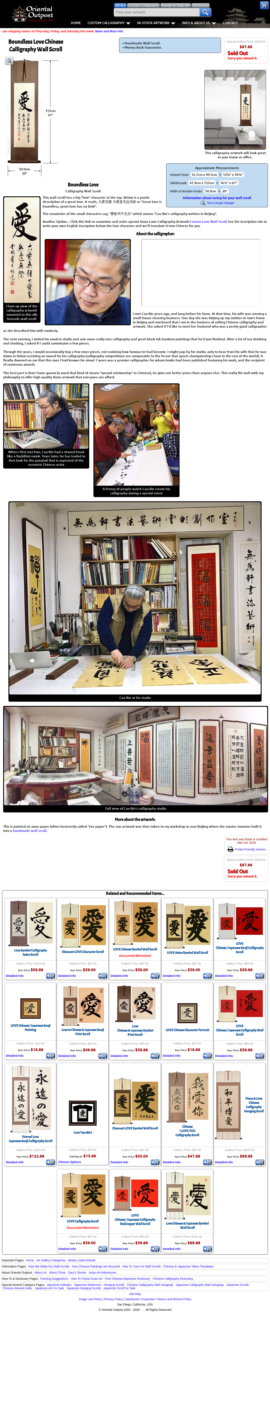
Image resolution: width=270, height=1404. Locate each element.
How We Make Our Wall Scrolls (48, 1266)
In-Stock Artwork (156, 23)
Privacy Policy (113, 1299)
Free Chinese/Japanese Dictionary (127, 1278)
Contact (230, 23)
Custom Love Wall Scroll (208, 221)
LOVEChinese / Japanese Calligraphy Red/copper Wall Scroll (135, 1219)
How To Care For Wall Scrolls (141, 1266)
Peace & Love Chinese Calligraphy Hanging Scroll (254, 1104)
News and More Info (109, 31)
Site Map (135, 1294)
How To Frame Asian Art (86, 1278)
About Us (40, 1272)
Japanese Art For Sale (49, 1288)
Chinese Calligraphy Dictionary (173, 1278)
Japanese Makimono (87, 1284)
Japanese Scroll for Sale (119, 1288)
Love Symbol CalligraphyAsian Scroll (30, 952)
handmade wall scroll (30, 830)
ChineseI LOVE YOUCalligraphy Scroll (187, 1131)
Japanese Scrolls (237, 1284)
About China (57, 1272)
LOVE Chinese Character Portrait (187, 1030)
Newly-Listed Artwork (82, 1260)
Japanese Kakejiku (59, 1284)
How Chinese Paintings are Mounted (96, 1266)
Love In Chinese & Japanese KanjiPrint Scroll (82, 1032)
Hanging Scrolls (114, 1284)
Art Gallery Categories (51, 1260)
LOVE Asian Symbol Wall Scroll (187, 953)
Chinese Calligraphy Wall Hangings (150, 1284)
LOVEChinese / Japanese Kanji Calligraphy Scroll (240, 948)
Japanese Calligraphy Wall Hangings (200, 1284)
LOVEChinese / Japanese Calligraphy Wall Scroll (239, 1030)
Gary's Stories (77, 1272)
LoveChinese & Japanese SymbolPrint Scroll (135, 1030)
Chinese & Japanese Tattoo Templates (188, 1266)
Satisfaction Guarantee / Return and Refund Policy (158, 1299)
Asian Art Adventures (102, 1272)
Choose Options (69, 1162)
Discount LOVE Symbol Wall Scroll (135, 1128)
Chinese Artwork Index (17, 1288)
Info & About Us (199, 23)
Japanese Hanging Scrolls (83, 1288)
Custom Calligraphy (109, 23)
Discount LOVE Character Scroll (83, 952)
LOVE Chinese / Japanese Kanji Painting (30, 1028)
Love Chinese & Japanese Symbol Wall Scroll (187, 1225)
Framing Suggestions (54, 1278)
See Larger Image (217, 203)
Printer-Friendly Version (247, 849)
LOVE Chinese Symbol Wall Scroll (135, 949)
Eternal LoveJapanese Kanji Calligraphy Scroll (30, 1139)
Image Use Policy (90, 1299)
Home (76, 23)
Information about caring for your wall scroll (217, 198)
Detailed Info (15, 975)
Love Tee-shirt (83, 1133)
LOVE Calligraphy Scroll (83, 1221)
